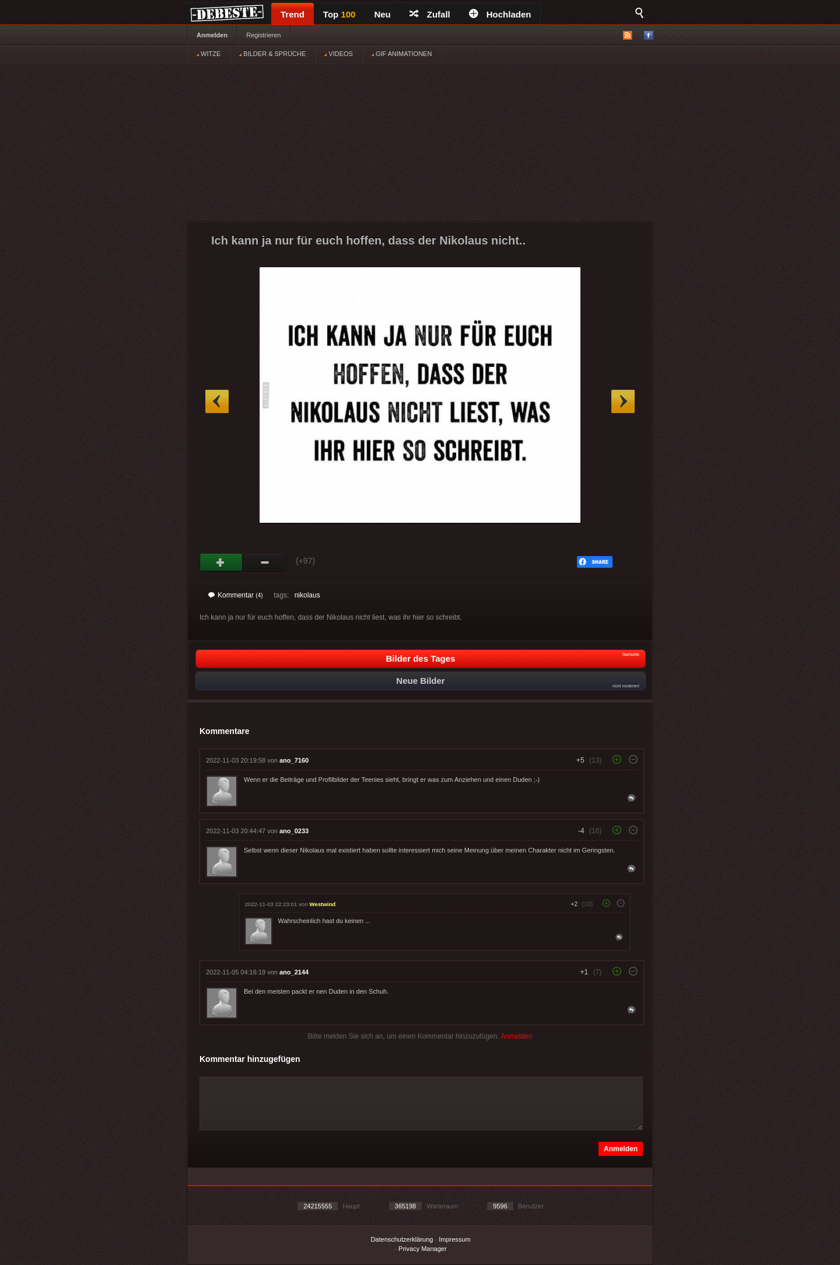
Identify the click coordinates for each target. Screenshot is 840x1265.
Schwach (265, 562)
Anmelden (212, 35)
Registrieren (263, 35)
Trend (292, 14)
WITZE (208, 53)
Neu (382, 14)
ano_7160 (294, 760)
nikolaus (307, 595)
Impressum (454, 1239)
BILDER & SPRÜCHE (272, 53)
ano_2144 (294, 972)
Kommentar (235, 595)
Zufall (430, 14)
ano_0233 (294, 830)
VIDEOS (338, 53)
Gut (221, 562)
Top (339, 14)
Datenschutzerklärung (401, 1239)
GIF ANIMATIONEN (402, 53)
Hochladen (500, 14)
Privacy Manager (422, 1248)
